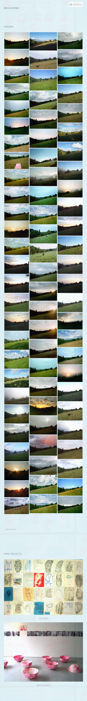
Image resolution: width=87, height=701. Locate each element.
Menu (77, 4)
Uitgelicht (10, 529)
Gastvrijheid (44, 685)
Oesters (43, 618)
